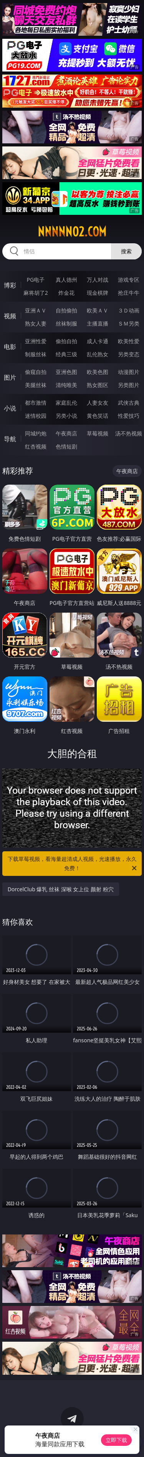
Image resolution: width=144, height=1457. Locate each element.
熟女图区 (97, 385)
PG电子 (35, 279)
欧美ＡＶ (97, 310)
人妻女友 (97, 402)
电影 (10, 346)
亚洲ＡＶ (35, 310)
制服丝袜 (35, 354)
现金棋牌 (97, 292)
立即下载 (116, 1440)
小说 (10, 408)
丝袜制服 (66, 323)
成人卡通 (97, 341)
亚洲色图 (66, 371)
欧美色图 (97, 371)
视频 (10, 316)
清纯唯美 (66, 385)
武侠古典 (128, 402)
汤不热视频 (128, 433)
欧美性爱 (128, 341)
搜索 (126, 251)
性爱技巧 (128, 415)
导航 (10, 439)
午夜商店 (66, 433)
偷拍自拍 (66, 341)
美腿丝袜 (35, 385)
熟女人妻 (35, 323)
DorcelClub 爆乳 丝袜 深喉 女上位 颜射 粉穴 (61, 889)
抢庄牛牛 (128, 292)
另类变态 (128, 354)
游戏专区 (128, 279)
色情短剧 (66, 446)
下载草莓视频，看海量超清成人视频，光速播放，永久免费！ (73, 864)
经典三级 (66, 354)
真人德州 (66, 279)
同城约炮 (35, 433)
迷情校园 (35, 415)
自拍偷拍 (66, 310)
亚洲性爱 (35, 341)
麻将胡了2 (35, 292)
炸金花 (66, 292)
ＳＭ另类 (128, 323)
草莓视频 (97, 433)
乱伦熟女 (97, 354)
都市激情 (35, 402)
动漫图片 (128, 371)
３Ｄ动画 (128, 310)
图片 (10, 377)
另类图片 (128, 385)
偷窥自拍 (35, 371)
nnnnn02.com (72, 231)
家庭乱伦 (66, 402)
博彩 (10, 285)
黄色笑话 (97, 415)
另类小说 (66, 415)
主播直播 (97, 323)
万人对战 (97, 279)
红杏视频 (35, 446)
